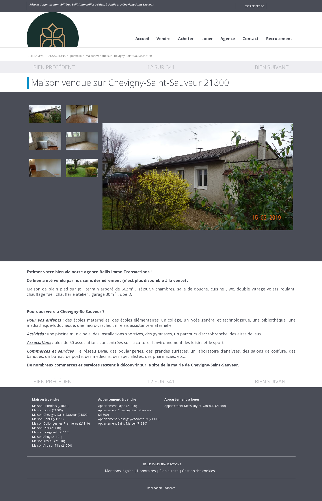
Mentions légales (119, 470)
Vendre (163, 38)
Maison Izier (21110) (46, 428)
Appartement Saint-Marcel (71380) (122, 423)
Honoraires (146, 470)
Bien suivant (272, 67)
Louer (207, 38)
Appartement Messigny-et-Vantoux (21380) (129, 419)
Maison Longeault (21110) (50, 432)
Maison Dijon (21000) (47, 410)
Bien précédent (54, 67)
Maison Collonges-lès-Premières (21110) (61, 423)
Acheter (186, 38)
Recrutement (279, 38)
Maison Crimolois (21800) (50, 406)
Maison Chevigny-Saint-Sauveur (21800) (60, 414)
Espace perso (254, 6)
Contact (250, 38)
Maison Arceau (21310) (48, 441)
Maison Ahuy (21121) (47, 436)
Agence (227, 38)
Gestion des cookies (198, 470)
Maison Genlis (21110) (48, 419)
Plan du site (169, 470)
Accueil (142, 38)
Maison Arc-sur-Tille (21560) (52, 445)
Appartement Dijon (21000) (117, 406)
